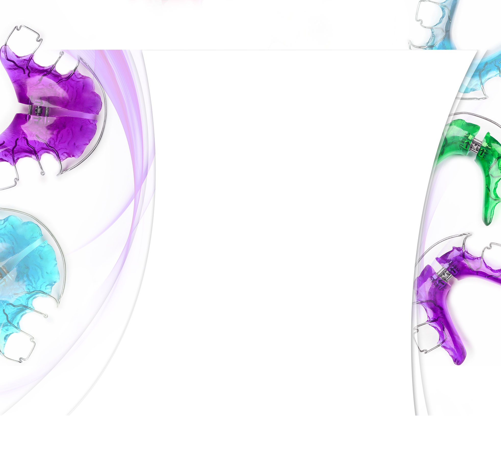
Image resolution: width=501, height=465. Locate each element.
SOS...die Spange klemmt (181, 206)
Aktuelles (168, 95)
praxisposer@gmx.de (181, 433)
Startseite (228, 458)
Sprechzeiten (269, 458)
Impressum (293, 458)
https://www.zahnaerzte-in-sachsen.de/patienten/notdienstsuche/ (322, 402)
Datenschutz (317, 458)
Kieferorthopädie (174, 118)
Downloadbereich (175, 228)
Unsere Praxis (172, 84)
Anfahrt (167, 217)
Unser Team (171, 106)
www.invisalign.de (320, 147)
